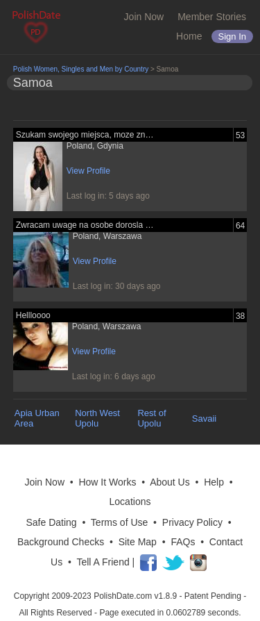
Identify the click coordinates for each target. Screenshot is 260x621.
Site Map (138, 541)
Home (189, 36)
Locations (130, 501)
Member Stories (211, 16)
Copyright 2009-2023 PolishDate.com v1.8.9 (95, 596)
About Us (170, 482)
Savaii (204, 418)
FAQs (183, 541)
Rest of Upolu (151, 418)
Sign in (232, 36)
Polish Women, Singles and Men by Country (80, 69)
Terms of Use (119, 522)
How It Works (107, 482)
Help (214, 482)
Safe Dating (51, 522)
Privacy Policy (192, 522)
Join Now (144, 16)
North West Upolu (97, 418)
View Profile (88, 171)
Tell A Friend (102, 562)
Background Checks (60, 541)
